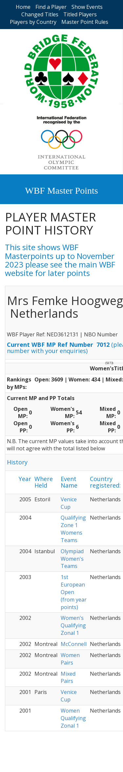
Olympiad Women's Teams (72, 559)
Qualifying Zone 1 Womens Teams (73, 529)
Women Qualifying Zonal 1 (73, 718)
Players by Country (33, 21)
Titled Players (80, 14)
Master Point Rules (84, 21)
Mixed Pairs (68, 677)
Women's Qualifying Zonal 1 (73, 625)
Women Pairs (70, 658)
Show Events (87, 6)
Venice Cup (69, 503)
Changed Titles (39, 14)
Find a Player (51, 6)
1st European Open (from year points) (74, 591)
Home (23, 6)
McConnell (74, 644)
